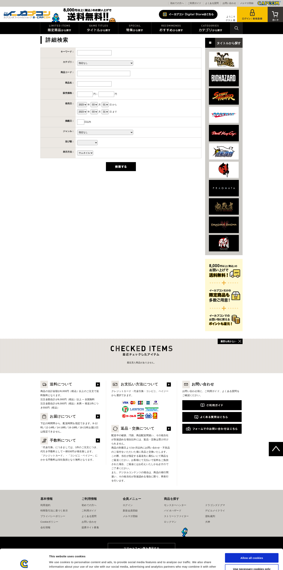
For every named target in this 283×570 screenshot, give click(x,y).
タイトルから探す (98, 28)
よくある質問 (212, 3)
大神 (207, 521)
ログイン (128, 505)
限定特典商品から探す (59, 28)
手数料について (58, 440)
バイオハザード (172, 510)
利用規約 (45, 505)
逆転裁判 (210, 516)
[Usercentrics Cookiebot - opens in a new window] (24, 563)
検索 (236, 28)
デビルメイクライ (215, 510)
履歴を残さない (228, 341)
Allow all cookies (252, 537)
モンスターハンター (175, 505)
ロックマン (170, 521)
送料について (56, 384)
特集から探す (134, 28)
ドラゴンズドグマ (215, 505)
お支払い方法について (134, 384)
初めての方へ (177, 3)
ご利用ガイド (194, 3)
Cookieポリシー (49, 521)
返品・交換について (132, 428)
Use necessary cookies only (251, 548)
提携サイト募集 (90, 527)
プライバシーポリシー (52, 516)
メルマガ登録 (246, 3)
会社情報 (45, 527)
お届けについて (58, 416)
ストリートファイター (176, 516)
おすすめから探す (171, 28)
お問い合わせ (229, 3)
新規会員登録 (130, 510)
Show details (196, 562)
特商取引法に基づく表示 (54, 510)
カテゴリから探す (210, 28)
